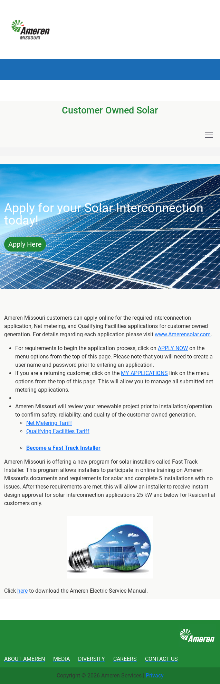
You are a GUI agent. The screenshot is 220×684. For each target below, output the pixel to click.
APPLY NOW (173, 348)
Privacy (155, 675)
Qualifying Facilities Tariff (57, 431)
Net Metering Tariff (49, 423)
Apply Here (25, 244)
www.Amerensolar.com (183, 334)
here (22, 590)
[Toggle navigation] (209, 135)
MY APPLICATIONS (144, 373)
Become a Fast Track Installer (63, 448)
